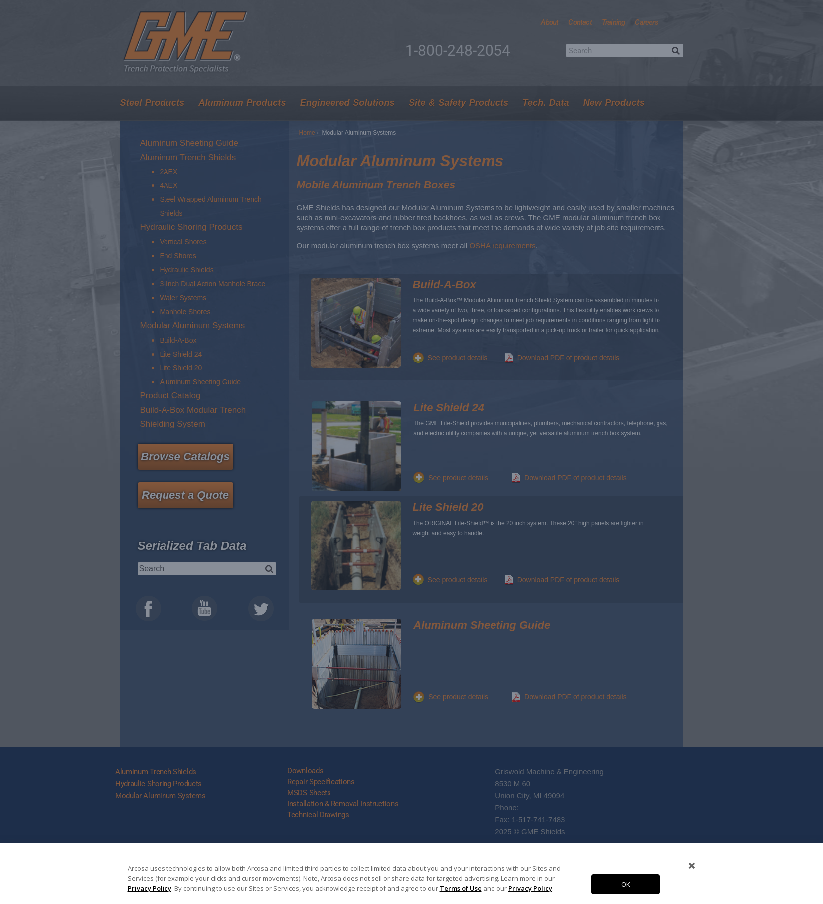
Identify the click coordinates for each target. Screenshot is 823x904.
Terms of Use (461, 888)
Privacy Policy (149, 888)
